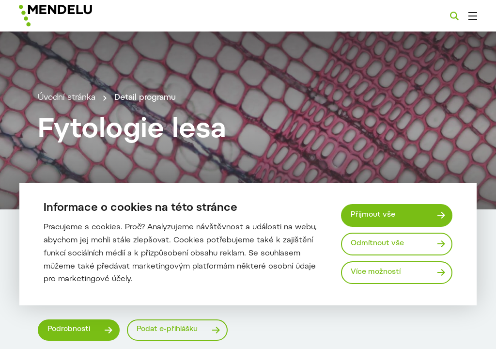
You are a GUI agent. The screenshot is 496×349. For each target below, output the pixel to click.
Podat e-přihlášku (167, 329)
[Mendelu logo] (71, 16)
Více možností (376, 272)
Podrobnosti (68, 329)
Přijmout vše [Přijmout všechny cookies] (373, 215)
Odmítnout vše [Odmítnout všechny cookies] (377, 243)
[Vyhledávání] (454, 16)
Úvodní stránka (66, 98)
